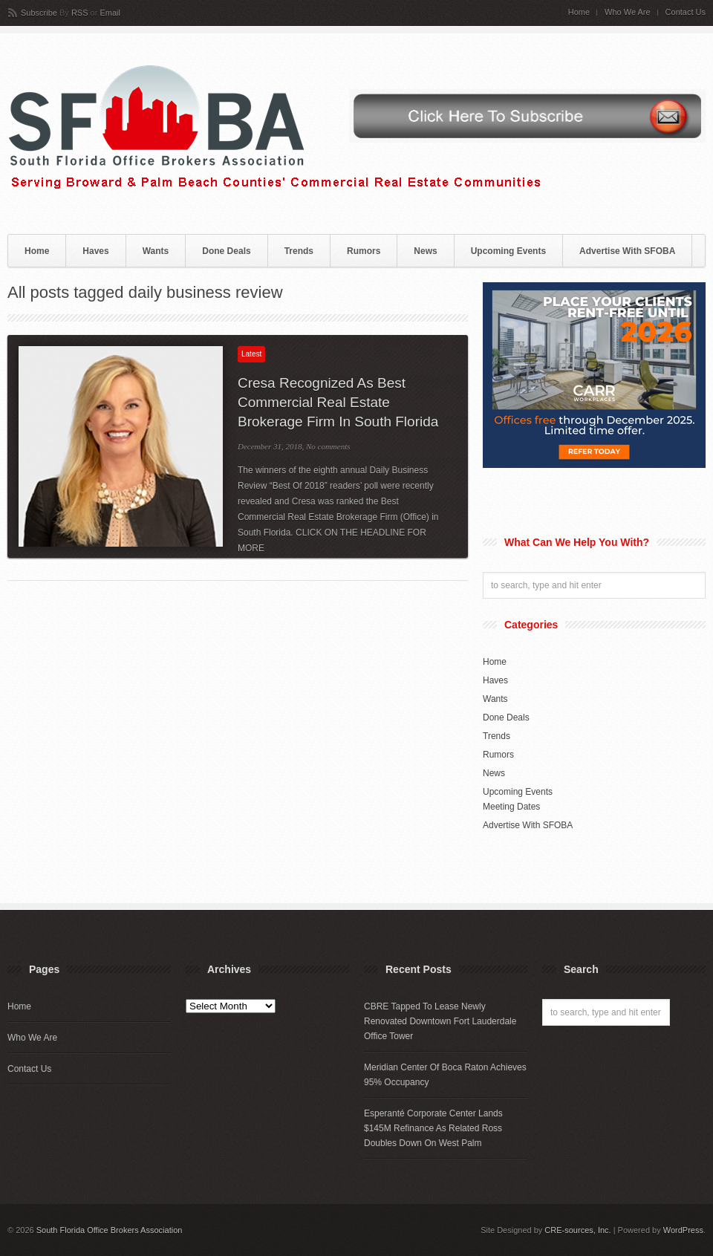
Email (110, 12)
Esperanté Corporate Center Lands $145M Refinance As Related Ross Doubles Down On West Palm (433, 1128)
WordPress (683, 1230)
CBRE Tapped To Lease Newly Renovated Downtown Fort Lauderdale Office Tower (440, 1021)
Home (579, 12)
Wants (156, 251)
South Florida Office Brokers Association (109, 1230)
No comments (328, 446)
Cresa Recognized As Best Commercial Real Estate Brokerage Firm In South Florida (338, 402)
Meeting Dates (511, 806)
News (425, 251)
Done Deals (226, 251)
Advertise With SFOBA (627, 251)
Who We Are (628, 12)
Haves (95, 251)
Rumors (363, 251)
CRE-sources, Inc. (577, 1230)
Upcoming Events (508, 251)
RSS (79, 12)
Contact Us (685, 12)
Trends (298, 251)
